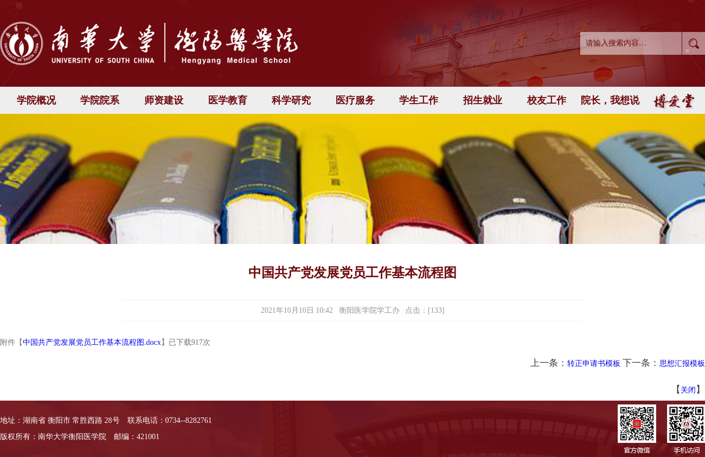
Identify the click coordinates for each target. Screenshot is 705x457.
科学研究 (291, 100)
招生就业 (482, 100)
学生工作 (418, 100)
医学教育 (227, 100)
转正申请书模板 (593, 363)
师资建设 (163, 100)
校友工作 (546, 100)
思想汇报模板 (682, 363)
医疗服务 (355, 100)
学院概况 (36, 100)
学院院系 (99, 100)
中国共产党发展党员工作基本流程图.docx (92, 342)
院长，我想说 (610, 100)
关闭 (688, 390)
